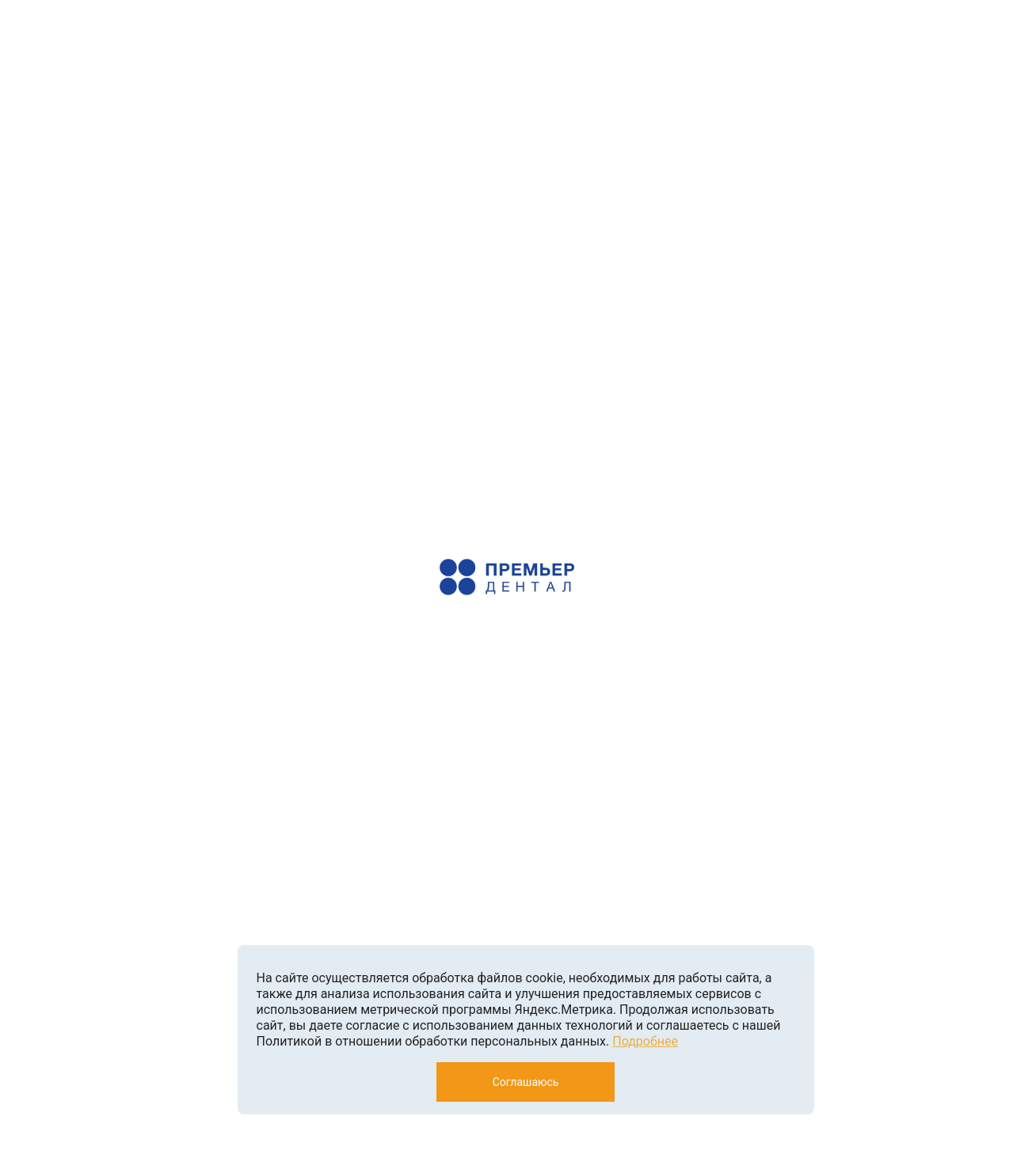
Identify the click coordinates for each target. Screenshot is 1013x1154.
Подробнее (645, 1041)
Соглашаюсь (526, 1082)
